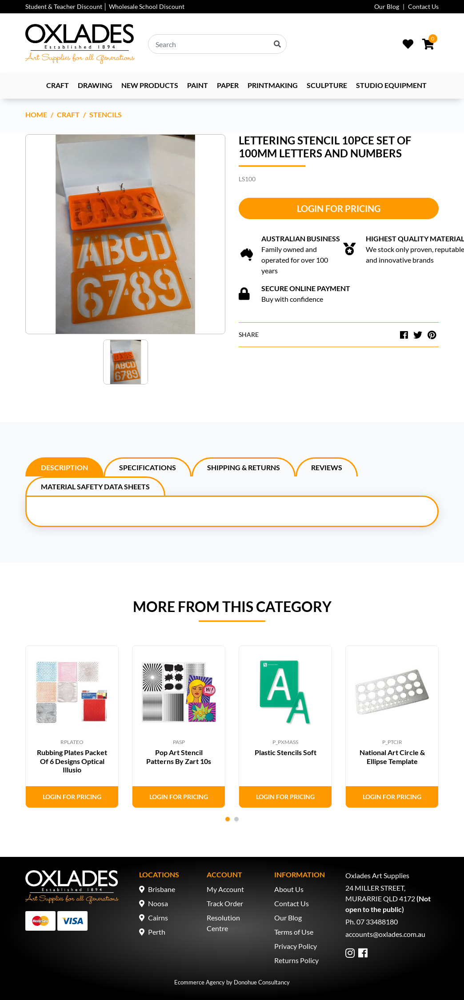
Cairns (158, 917)
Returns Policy (296, 960)
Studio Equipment (391, 85)
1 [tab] (227, 819)
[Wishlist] (408, 44)
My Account (225, 889)
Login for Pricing (338, 208)
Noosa (158, 903)
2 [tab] (236, 819)
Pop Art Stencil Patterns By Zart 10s (178, 756)
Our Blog (386, 6)
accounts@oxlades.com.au (385, 934)
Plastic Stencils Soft (285, 752)
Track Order (225, 903)
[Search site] (277, 44)
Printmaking (273, 85)
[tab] (64, 466)
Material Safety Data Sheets (95, 486)
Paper (228, 85)
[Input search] (217, 44)
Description (64, 467)
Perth (156, 932)
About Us (289, 889)
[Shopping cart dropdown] (428, 44)
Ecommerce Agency (199, 982)
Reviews (326, 467)
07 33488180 (377, 921)
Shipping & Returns (243, 467)
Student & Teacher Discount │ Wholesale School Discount (104, 6)
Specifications (147, 467)
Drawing (95, 85)
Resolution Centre (223, 922)
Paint (197, 85)
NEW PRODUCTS (149, 85)
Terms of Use (293, 932)
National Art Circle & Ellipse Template (392, 756)
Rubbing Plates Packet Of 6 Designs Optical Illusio (72, 760)
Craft (57, 85)
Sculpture (327, 85)
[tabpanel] (72, 726)
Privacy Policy (295, 946)
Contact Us (423, 6)
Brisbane (161, 889)
